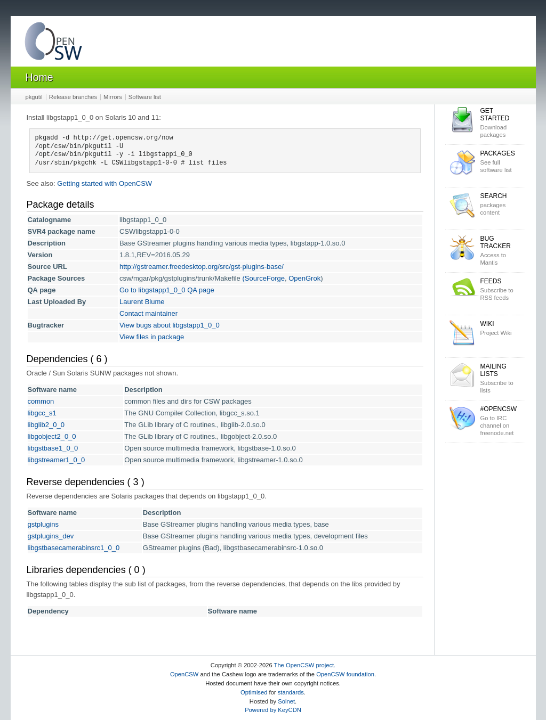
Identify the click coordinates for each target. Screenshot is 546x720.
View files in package (151, 337)
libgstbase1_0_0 (53, 448)
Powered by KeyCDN (273, 710)
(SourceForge (263, 278)
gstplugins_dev (51, 536)
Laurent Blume (142, 302)
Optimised (253, 692)
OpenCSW (184, 674)
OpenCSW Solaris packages (53, 43)
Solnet (286, 701)
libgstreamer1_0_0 (56, 460)
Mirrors (112, 97)
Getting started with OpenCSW (104, 183)
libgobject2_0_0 (52, 436)
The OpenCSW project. (305, 665)
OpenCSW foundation (345, 674)
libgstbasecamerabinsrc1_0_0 (74, 548)
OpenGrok (304, 278)
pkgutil (34, 97)
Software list (145, 97)
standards (291, 692)
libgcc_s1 (42, 413)
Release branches (73, 97)
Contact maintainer (148, 313)
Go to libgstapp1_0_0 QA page (166, 290)
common (41, 401)
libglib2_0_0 (46, 425)
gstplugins (43, 524)
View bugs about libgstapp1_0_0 (169, 325)
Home (39, 77)
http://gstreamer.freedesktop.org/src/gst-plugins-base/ (201, 267)
